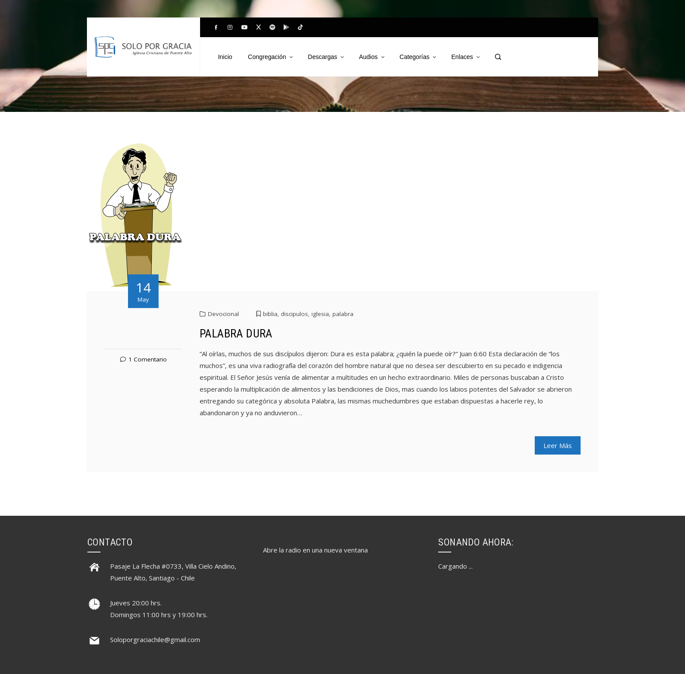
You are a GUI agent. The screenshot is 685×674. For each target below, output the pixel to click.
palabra (342, 314)
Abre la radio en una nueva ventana (315, 549)
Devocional (223, 314)
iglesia (320, 314)
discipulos (294, 314)
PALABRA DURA (236, 333)
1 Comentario (147, 359)
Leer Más (557, 445)
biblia (270, 314)
